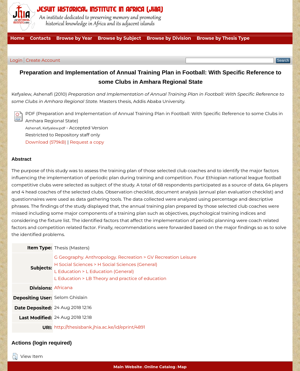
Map (182, 366)
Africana (63, 287)
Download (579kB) (45, 142)
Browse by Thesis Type (223, 38)
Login (16, 60)
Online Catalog (159, 366)
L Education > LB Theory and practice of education (110, 278)
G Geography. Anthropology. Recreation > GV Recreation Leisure (125, 257)
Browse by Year (74, 38)
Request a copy (87, 142)
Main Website (127, 366)
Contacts (40, 38)
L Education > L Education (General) (94, 271)
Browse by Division (169, 38)
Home (17, 38)
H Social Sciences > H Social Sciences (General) (105, 264)
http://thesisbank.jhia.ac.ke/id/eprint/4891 (99, 327)
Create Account (43, 60)
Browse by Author (31, 50)
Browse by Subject (119, 38)
